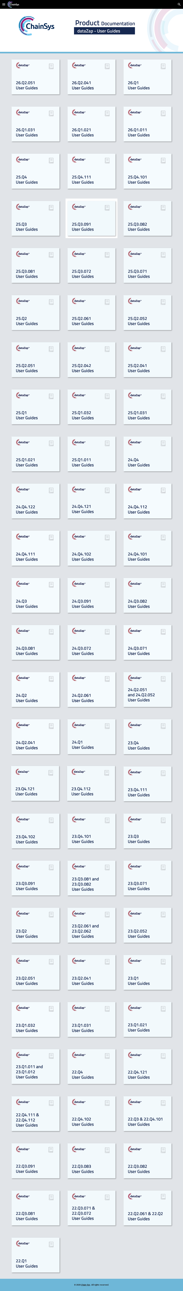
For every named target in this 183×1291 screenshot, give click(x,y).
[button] (4, 4)
